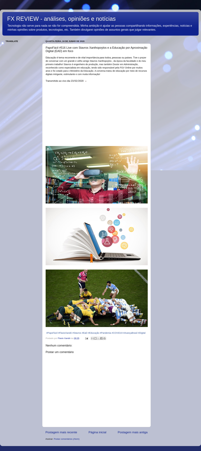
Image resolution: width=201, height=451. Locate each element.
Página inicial (97, 432)
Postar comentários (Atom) (67, 439)
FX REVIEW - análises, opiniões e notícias (61, 18)
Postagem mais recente (61, 432)
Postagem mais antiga (133, 432)
